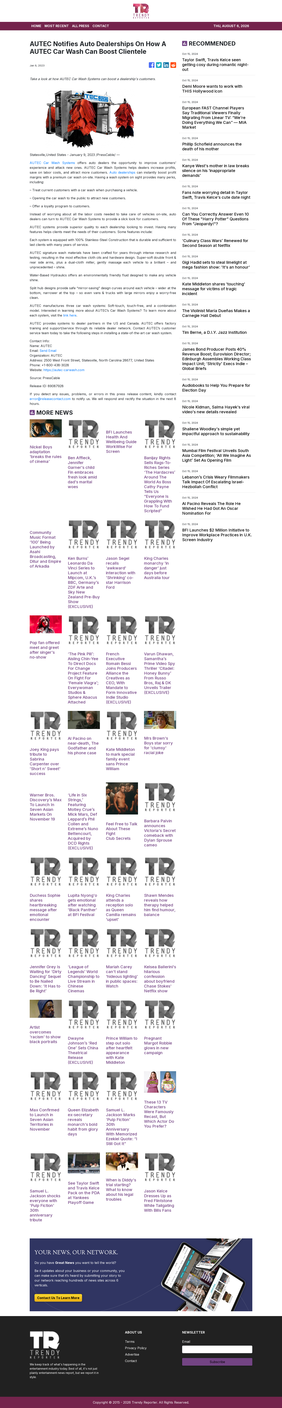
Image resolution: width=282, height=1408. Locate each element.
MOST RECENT (57, 26)
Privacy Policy (136, 1348)
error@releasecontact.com (50, 399)
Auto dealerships (122, 172)
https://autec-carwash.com (63, 370)
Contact (131, 1361)
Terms (130, 1342)
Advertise (132, 1354)
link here (69, 315)
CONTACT (100, 26)
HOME (36, 26)
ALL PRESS (80, 26)
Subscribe (217, 1362)
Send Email (48, 351)
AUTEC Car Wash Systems (52, 163)
